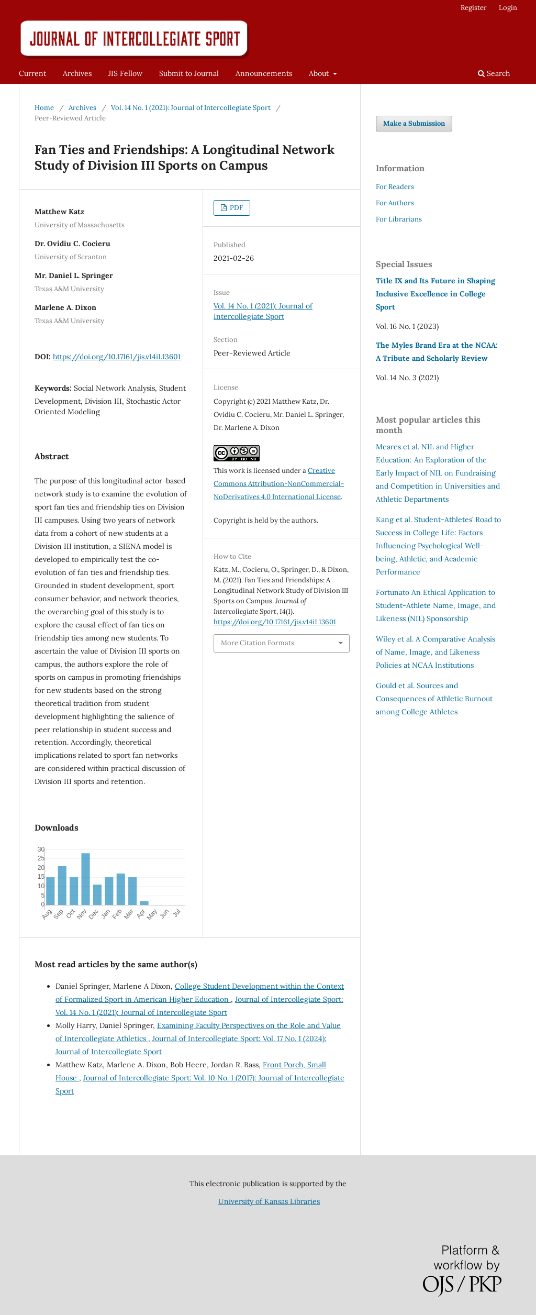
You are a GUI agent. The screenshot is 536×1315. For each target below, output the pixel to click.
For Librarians (399, 219)
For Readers (395, 186)
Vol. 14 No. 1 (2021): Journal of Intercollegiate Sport (191, 107)
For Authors (395, 202)
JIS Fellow (125, 73)
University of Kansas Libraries (269, 1201)
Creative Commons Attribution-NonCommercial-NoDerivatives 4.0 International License (279, 483)
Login (508, 7)
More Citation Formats (257, 642)
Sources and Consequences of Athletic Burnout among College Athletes (434, 698)
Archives (77, 73)
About (320, 73)
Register (474, 7)
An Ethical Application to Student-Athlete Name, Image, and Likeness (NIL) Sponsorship (436, 605)
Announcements (264, 73)
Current (32, 73)
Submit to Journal (189, 73)
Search (494, 73)
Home (44, 107)
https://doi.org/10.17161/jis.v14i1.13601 (117, 356)
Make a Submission (414, 123)
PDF (235, 207)
